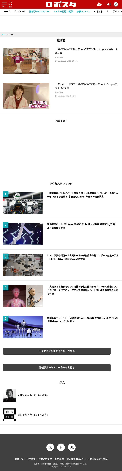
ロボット (98, 11)
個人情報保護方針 (76, 459)
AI (108, 11)
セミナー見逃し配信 (63, 11)
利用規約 (59, 459)
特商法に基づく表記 (98, 459)
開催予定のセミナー (39, 11)
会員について (83, 11)
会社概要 (31, 459)
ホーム (7, 11)
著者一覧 (19, 459)
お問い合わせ (45, 459)
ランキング (19, 11)
